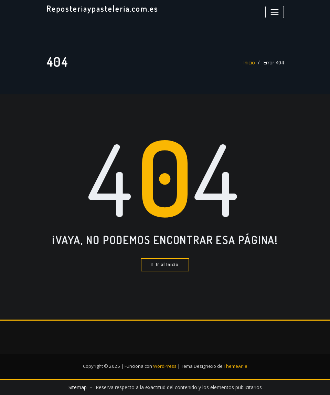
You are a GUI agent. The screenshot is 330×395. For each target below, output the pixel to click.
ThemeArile (235, 366)
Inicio (249, 62)
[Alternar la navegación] (275, 12)
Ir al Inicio (164, 265)
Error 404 (273, 62)
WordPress (165, 366)
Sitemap (77, 387)
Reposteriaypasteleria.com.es (101, 8)
